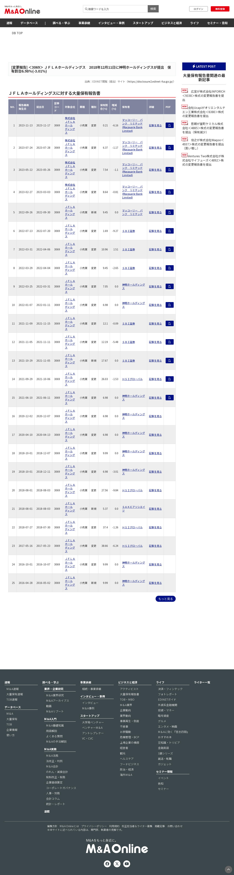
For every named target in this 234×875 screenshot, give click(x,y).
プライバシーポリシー (94, 826)
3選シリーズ (165, 753)
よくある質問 (54, 736)
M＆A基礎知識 (55, 725)
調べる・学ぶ (61, 23)
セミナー (163, 789)
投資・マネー (166, 710)
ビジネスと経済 (171, 23)
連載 (47, 811)
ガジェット (165, 764)
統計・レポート (55, 804)
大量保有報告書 (129, 694)
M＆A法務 (52, 755)
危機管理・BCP (129, 737)
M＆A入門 (50, 719)
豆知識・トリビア (169, 742)
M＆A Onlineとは (69, 826)
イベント (163, 778)
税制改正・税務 (55, 777)
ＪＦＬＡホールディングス (70, 212)
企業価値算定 (54, 782)
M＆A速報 (12, 689)
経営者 (124, 748)
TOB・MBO (127, 699)
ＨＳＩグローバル (132, 379)
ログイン (198, 9)
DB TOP (17, 33)
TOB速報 (11, 699)
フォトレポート (167, 694)
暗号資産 (163, 716)
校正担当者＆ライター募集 (137, 826)
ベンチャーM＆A (92, 727)
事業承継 (84, 23)
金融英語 (163, 748)
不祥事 (124, 726)
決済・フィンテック (170, 689)
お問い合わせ (175, 826)
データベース (29, 23)
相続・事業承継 (91, 689)
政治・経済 (127, 769)
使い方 (10, 735)
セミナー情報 (164, 771)
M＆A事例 (88, 708)
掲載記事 (160, 826)
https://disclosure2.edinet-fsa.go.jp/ (150, 81)
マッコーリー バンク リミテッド (132, 212)
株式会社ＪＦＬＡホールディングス (70, 125)
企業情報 (11, 730)
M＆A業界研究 (55, 695)
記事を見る (155, 125)
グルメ (162, 721)
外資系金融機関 (167, 705)
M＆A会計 (52, 766)
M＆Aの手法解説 (56, 741)
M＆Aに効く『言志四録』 (173, 732)
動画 (49, 706)
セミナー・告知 (217, 23)
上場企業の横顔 (129, 742)
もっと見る (165, 598)
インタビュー (90, 703)
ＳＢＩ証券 (128, 231)
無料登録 (220, 9)
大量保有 (11, 719)
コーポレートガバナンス (61, 788)
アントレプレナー (93, 733)
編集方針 (52, 826)
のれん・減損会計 (57, 772)
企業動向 (125, 710)
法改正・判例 (54, 761)
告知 (160, 783)
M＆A (9, 713)
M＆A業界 (126, 705)
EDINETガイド (167, 699)
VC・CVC (87, 738)
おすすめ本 (165, 737)
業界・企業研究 (53, 689)
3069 (36, 67)
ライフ (194, 23)
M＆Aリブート (55, 711)
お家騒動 (125, 732)
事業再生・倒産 (129, 721)
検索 (153, 8)
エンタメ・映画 (167, 726)
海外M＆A (126, 775)
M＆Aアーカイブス (57, 700)
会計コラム (53, 798)
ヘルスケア (127, 758)
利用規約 (114, 826)
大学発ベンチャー (93, 722)
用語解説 (51, 731)
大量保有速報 (14, 694)
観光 (122, 753)
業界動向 (125, 716)
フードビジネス (129, 764)
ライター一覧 (202, 682)
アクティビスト (129, 689)
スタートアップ (143, 23)
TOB (9, 724)
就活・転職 (165, 758)
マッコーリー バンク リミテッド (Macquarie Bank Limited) (132, 125)
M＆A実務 (50, 749)
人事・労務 (53, 793)
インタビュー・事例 (111, 23)
